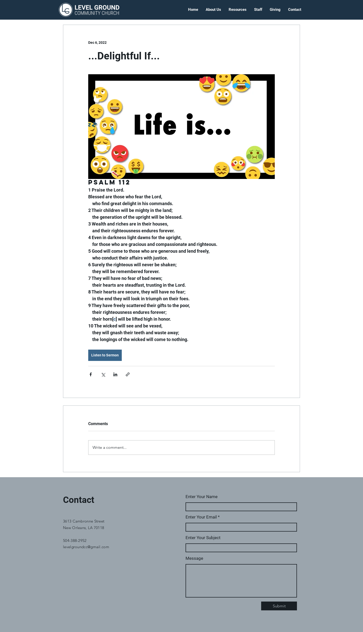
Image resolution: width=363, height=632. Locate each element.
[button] (213, 9)
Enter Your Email (201, 517)
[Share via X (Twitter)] (103, 374)
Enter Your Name (202, 497)
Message (194, 558)
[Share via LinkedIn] (115, 374)
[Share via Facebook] (90, 374)
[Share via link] (127, 374)
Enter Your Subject (203, 538)
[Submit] (279, 606)
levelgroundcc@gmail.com (86, 546)
